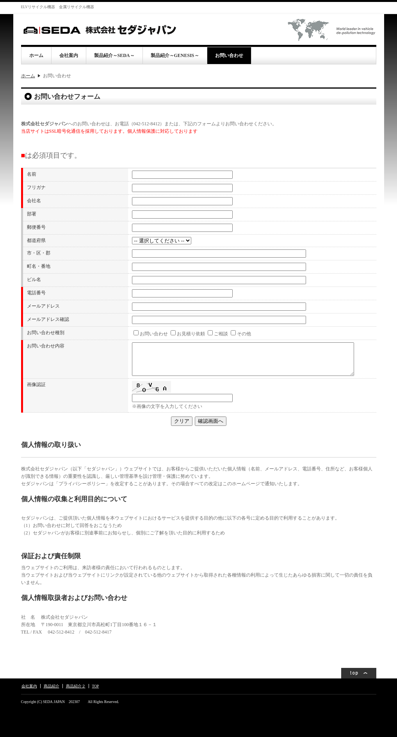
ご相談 (221, 333)
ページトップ (358, 673)
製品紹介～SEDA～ (114, 55)
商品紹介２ (75, 686)
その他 (244, 333)
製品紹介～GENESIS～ (175, 55)
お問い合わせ (229, 55)
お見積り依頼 (191, 333)
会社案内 (68, 55)
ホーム (36, 55)
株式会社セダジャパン (99, 29)
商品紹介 (51, 686)
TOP (95, 686)
